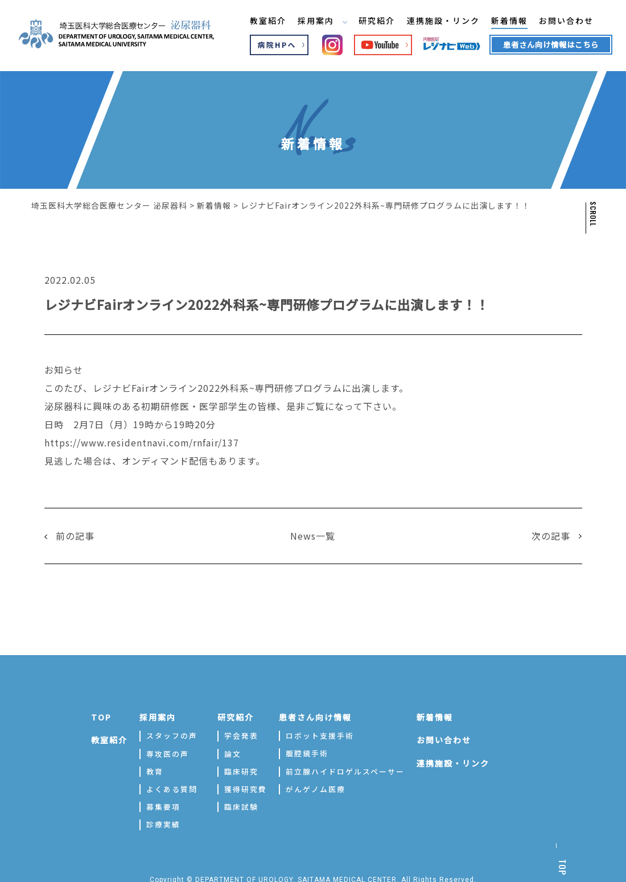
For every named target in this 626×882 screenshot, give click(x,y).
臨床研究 (241, 769)
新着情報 (499, 22)
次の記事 (551, 534)
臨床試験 (241, 805)
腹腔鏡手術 (307, 752)
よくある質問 (171, 787)
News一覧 (312, 534)
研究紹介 (366, 22)
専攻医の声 (167, 752)
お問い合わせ (557, 22)
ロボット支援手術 (320, 734)
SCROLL (592, 213)
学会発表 (241, 734)
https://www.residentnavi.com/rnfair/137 (142, 442)
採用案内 (311, 22)
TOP (101, 715)
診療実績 (163, 823)
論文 (232, 752)
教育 (154, 769)
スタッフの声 (171, 734)
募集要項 (163, 805)
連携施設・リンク (433, 22)
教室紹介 (256, 22)
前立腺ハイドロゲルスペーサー (345, 769)
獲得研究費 (245, 787)
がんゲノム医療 (315, 787)
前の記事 (75, 534)
